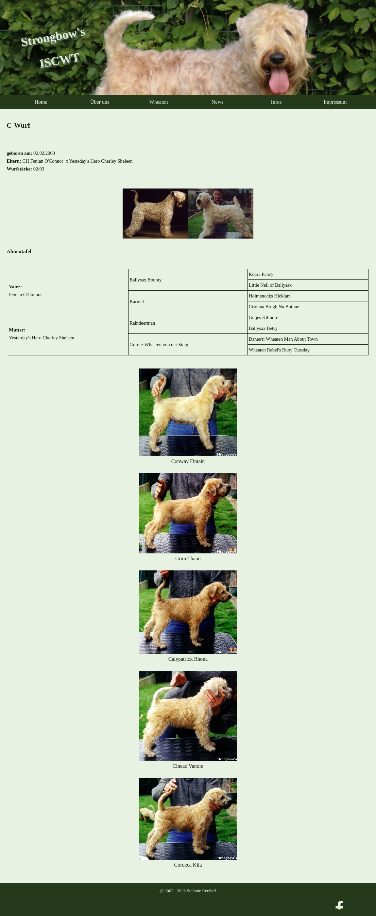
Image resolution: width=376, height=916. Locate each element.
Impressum (335, 102)
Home (40, 102)
